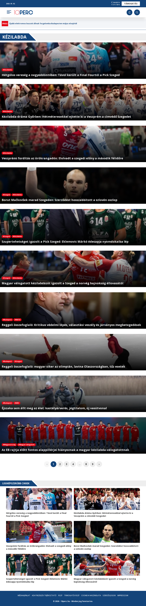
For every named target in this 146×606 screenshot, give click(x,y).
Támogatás (130, 3)
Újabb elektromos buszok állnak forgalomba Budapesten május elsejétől (43, 23)
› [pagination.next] (99, 464)
